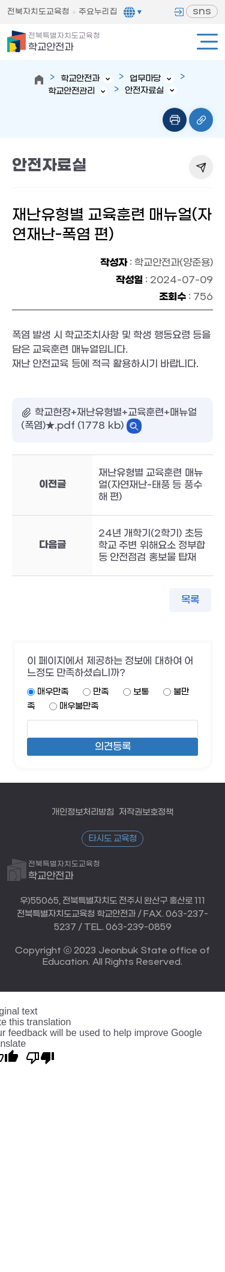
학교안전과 (64, 42)
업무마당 (145, 79)
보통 (141, 692)
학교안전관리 (71, 91)
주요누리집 (98, 11)
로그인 (179, 12)
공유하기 (201, 167)
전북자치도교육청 (38, 11)
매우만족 (52, 692)
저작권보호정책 (146, 812)
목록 (190, 599)
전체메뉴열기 (207, 42)
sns (202, 11)
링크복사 (201, 120)
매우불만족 (78, 706)
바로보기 (134, 426)
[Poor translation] (40, 1057)
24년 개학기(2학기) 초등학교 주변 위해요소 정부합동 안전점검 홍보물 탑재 (151, 545)
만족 (101, 692)
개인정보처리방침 (83, 812)
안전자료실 (144, 91)
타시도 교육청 (112, 839)
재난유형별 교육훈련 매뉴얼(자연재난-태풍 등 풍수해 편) (150, 484)
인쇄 (175, 120)
